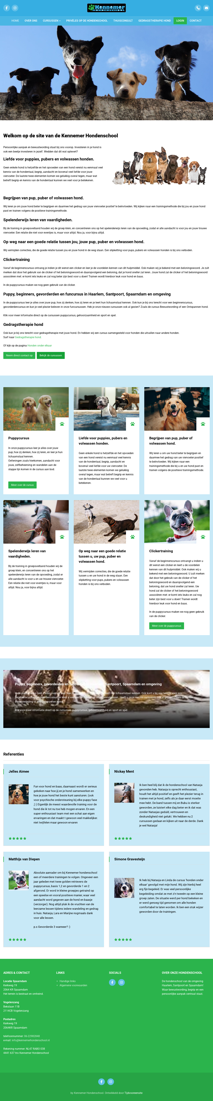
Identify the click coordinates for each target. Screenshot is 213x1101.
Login (180, 20)
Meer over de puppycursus (166, 625)
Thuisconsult (123, 20)
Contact (196, 20)
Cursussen (52, 20)
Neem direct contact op (19, 355)
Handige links (68, 981)
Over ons (31, 20)
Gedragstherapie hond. (28, 337)
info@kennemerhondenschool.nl (31, 1040)
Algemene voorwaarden (73, 985)
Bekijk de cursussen (51, 355)
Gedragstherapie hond (154, 20)
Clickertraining (161, 551)
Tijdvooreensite (133, 1093)
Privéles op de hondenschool (87, 20)
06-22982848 (32, 1036)
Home (15, 20)
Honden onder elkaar (39, 345)
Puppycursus (18, 438)
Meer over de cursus (22, 484)
